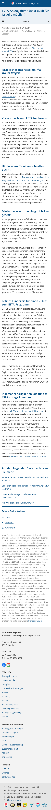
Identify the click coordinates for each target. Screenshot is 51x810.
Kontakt (5, 752)
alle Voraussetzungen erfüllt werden (26, 411)
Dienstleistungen (35, 621)
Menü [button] (15, 21)
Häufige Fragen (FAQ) (11, 712)
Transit (5, 700)
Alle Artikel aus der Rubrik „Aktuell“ (18, 502)
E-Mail (6, 517)
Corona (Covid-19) (10, 708)
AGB (4, 740)
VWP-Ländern (8, 96)
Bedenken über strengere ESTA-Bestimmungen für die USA (25, 487)
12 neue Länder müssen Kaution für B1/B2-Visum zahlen (25, 479)
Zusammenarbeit (10, 748)
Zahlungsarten (8, 777)
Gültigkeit (6, 684)
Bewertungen (8, 736)
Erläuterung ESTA (10, 704)
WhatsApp (8, 527)
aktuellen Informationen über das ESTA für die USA (27, 456)
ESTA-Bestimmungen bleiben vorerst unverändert (19, 496)
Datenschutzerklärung (12, 744)
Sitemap (6, 772)
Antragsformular (9, 676)
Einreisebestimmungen (13, 688)
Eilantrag (6, 696)
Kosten (5, 692)
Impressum (7, 757)
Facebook (7, 522)
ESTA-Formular (9, 680)
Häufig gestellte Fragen (12, 728)
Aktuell (5, 716)
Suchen (5, 768)
